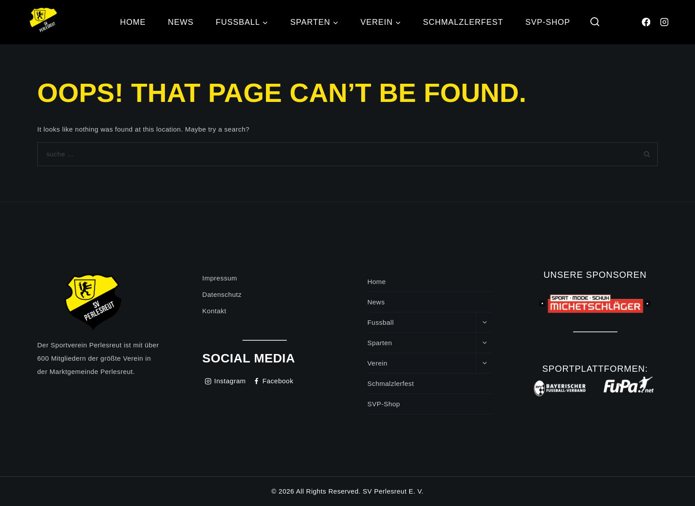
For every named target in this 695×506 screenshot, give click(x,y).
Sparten (379, 342)
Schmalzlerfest (463, 22)
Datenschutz (222, 294)
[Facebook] (646, 22)
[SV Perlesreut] (44, 22)
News (181, 22)
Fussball (380, 322)
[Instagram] (664, 22)
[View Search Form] (594, 22)
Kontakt (214, 311)
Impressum (219, 278)
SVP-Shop (547, 22)
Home (133, 22)
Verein (377, 363)
